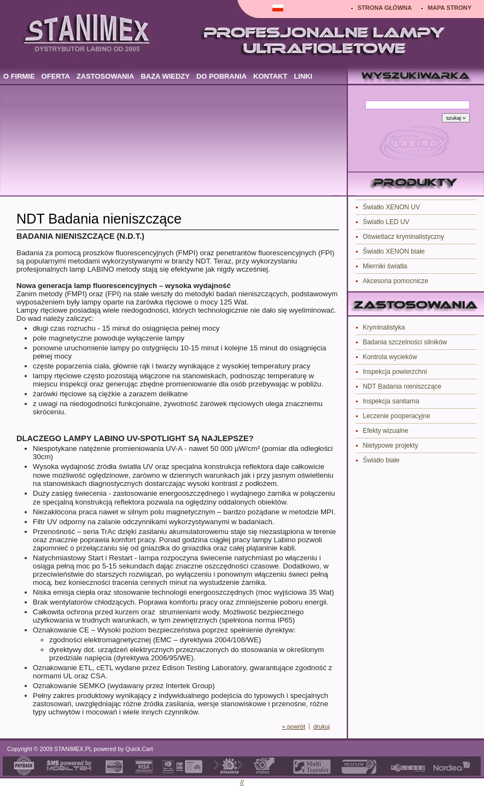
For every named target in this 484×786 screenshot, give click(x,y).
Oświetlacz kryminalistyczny (403, 237)
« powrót (293, 726)
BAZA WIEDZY (165, 76)
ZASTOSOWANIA (106, 76)
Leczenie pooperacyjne (396, 416)
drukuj (321, 726)
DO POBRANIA (221, 76)
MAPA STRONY (449, 7)
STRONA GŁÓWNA (385, 7)
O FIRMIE (19, 76)
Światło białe (381, 460)
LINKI (303, 76)
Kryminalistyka (384, 327)
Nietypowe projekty (390, 445)
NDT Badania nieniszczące (402, 386)
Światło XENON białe (393, 251)
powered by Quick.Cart (122, 749)
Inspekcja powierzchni (395, 372)
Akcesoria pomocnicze (395, 281)
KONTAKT (270, 76)
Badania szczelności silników (405, 342)
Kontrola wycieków (390, 357)
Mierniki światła (385, 266)
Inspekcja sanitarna (391, 401)
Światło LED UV (386, 222)
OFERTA (56, 76)
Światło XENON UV (391, 207)
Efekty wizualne (385, 431)
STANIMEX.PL (73, 749)
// (242, 782)
